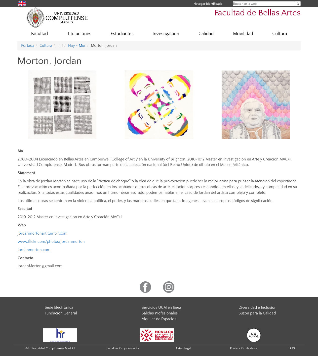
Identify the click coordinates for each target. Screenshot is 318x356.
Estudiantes (122, 33)
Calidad (206, 33)
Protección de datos (244, 348)
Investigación (166, 33)
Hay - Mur (77, 45)
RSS (292, 348)
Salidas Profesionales (160, 313)
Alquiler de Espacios (159, 319)
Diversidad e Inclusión (257, 307)
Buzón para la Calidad (257, 313)
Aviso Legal (183, 348)
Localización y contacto (123, 348)
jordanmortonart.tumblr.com (43, 233)
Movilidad (243, 33)
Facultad (39, 33)
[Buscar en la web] (298, 3)
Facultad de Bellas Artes (257, 13)
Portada (27, 45)
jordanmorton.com (34, 250)
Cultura (279, 33)
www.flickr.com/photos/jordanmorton (51, 241)
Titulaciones (79, 33)
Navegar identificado (208, 3)
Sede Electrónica (59, 307)
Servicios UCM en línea (161, 307)
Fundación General (61, 313)
